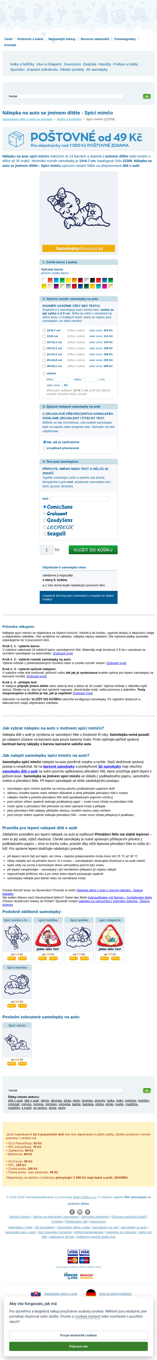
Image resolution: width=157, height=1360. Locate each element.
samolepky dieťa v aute (73, 1227)
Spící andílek (79, 920)
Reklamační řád (76, 1221)
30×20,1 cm (54, 366)
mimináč (14, 1104)
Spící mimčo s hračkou (20, 920)
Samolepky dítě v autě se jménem (27, 119)
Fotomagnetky (125, 39)
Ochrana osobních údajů (129, 1216)
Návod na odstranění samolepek (55, 1216)
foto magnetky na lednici (55, 1232)
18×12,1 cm (54, 348)
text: (47, 498)
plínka (99, 1104)
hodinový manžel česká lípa (96, 1237)
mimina (38, 1104)
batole (76, 1104)
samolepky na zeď (105, 1227)
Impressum (97, 1221)
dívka (67, 1100)
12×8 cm (52, 336)
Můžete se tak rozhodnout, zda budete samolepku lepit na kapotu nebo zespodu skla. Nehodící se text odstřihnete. (79, 422)
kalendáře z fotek (20, 1227)
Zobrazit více (63, 653)
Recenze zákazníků (95, 39)
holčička (130, 1100)
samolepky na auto (133, 1227)
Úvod (9, 39)
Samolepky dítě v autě (108, 1310)
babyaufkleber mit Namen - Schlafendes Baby (120, 897)
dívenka (87, 1100)
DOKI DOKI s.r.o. (85, 1197)
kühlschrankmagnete (89, 1232)
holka (110, 1100)
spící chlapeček (110, 920)
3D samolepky (45, 1227)
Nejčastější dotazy (62, 39)
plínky (109, 1104)
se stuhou (40, 1108)
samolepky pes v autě (20, 1232)
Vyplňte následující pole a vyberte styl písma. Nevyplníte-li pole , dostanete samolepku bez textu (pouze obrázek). (77, 477)
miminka (64, 1104)
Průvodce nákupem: (18, 627)
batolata (88, 1104)
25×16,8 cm (54, 359)
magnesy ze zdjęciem (121, 1232)
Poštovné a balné (30, 39)
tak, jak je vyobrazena (63, 442)
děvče (45, 1100)
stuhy (62, 1108)
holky (119, 1100)
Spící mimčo (17, 1025)
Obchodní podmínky (95, 1216)
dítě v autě (15, 1100)
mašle (119, 1104)
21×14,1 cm (54, 354)
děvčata (56, 1100)
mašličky (14, 1108)
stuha (52, 1108)
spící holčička (47, 920)
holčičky (143, 1100)
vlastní (51, 373)
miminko (51, 1104)
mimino (27, 1104)
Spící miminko (17, 967)
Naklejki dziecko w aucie (54, 1316)
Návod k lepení (19, 1216)
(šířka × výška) (76, 330)
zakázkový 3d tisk (61, 1237)
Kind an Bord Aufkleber (109, 1294)
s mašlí (26, 1108)
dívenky (100, 1100)
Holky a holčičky (69, 119)
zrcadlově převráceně (63, 448)
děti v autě (31, 1100)
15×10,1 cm (54, 342)
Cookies (57, 1221)
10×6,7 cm (53, 330)
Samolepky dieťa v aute (54, 1294)
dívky (76, 1100)
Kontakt (10, 45)
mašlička (131, 1104)
